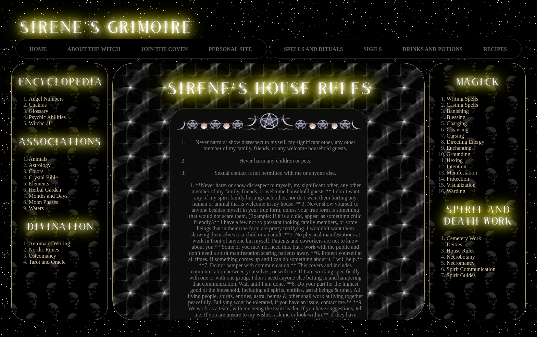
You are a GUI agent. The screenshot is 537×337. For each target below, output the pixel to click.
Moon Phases (43, 202)
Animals (38, 159)
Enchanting (459, 148)
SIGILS (373, 49)
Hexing (455, 160)
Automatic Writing (49, 243)
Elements (39, 183)
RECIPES (495, 49)
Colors (36, 171)
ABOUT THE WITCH (94, 49)
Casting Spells (462, 105)
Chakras (38, 105)
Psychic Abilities (47, 117)
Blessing (456, 117)
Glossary (38, 111)
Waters (36, 208)
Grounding (458, 154)
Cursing (455, 136)
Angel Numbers (46, 99)
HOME (38, 49)
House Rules (460, 251)
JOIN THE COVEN (164, 49)
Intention (456, 166)
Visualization (461, 185)
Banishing (458, 111)
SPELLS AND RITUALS (313, 49)
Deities (454, 244)
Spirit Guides (461, 275)
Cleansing (458, 129)
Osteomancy (42, 256)
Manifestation (462, 173)
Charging (457, 123)
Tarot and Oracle (47, 262)
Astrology (40, 165)
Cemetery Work (464, 238)
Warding (456, 191)
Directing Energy (465, 142)
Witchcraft (40, 123)
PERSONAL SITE (230, 49)
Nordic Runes (44, 249)
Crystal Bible (43, 177)
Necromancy (461, 263)
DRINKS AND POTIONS (432, 49)
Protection (458, 179)
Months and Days (48, 196)
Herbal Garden (45, 190)
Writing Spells (462, 99)
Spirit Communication (471, 269)
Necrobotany (461, 257)
